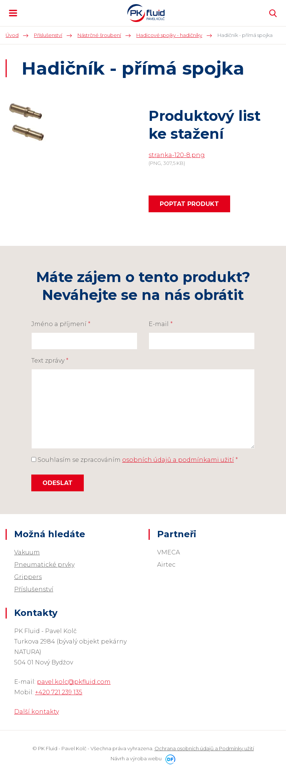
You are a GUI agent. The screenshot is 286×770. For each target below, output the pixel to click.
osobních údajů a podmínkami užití (178, 459)
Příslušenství (33, 589)
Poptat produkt (189, 203)
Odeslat (57, 482)
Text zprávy (50, 360)
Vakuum (27, 552)
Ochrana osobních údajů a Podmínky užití (204, 748)
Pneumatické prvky (44, 564)
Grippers (28, 576)
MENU (13, 13)
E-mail (161, 324)
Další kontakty (36, 711)
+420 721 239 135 (58, 692)
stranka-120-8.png (177, 155)
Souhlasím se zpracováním (134, 459)
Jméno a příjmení (60, 324)
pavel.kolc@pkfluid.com (74, 681)
